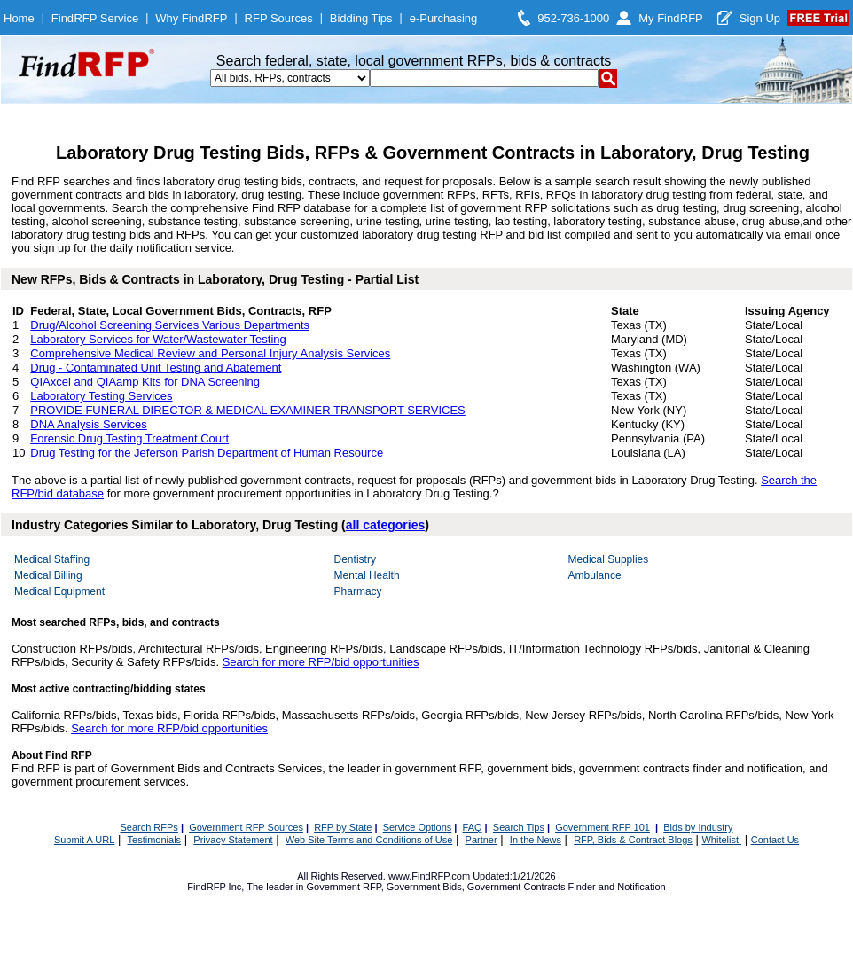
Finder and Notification (617, 886)
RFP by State (343, 827)
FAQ (472, 827)
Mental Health (367, 575)
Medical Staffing (52, 559)
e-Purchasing (444, 18)
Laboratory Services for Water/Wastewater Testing (158, 339)
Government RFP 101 (602, 827)
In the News (535, 839)
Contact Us (775, 839)
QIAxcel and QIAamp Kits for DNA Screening (145, 381)
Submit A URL (84, 839)
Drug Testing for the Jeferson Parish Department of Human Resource (206, 452)
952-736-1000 (573, 18)
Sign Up (760, 18)
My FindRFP (670, 18)
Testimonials (155, 839)
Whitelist (721, 839)
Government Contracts (516, 886)
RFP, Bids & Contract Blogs (633, 839)
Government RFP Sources (246, 827)
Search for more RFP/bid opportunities (321, 662)
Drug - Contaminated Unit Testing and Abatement (155, 367)
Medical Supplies (608, 559)
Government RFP (343, 886)
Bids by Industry (697, 827)
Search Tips (518, 827)
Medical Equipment (59, 591)
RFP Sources (279, 18)
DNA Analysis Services (88, 424)
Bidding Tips (361, 18)
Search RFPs (148, 827)
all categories (386, 525)
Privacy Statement (232, 839)
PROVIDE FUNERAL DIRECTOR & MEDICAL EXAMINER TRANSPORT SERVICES (248, 410)
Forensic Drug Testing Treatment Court (129, 438)
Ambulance (595, 575)
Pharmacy (358, 591)
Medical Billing (48, 575)
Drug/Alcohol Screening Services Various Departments (169, 325)
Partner (481, 839)
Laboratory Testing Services (101, 396)
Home (19, 18)
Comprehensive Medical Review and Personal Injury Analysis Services (210, 353)
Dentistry (355, 559)
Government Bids (424, 886)
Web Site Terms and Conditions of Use (369, 839)
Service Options (417, 827)
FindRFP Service (94, 18)
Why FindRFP (191, 18)
